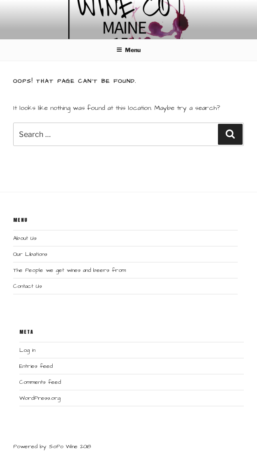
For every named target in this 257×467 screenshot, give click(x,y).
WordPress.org (39, 398)
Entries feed (36, 366)
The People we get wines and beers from (69, 270)
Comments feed (40, 382)
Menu (128, 49)
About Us (25, 238)
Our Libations (30, 254)
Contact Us (27, 286)
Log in (27, 350)
